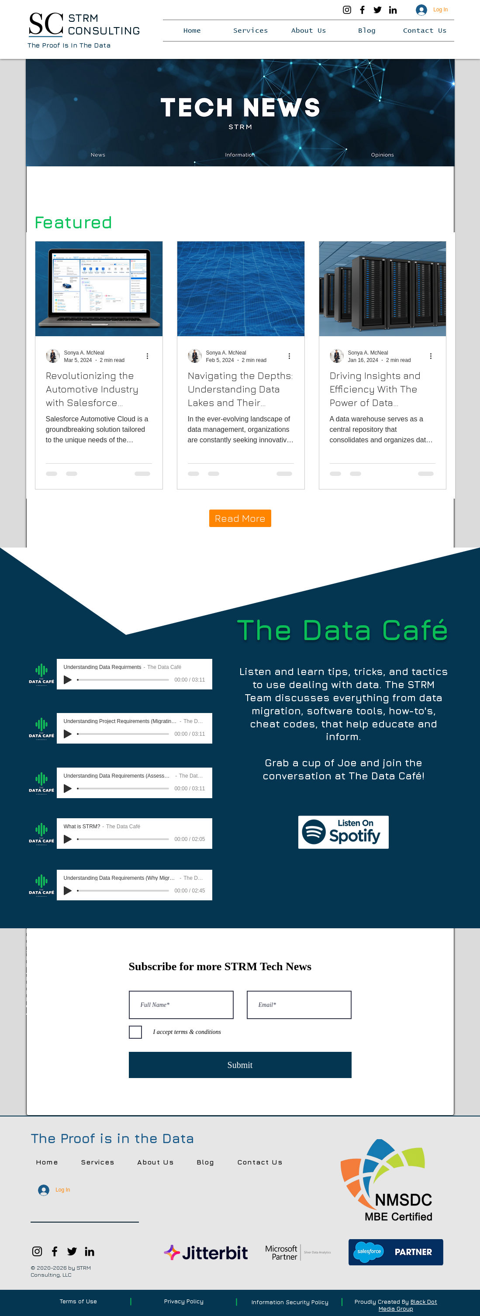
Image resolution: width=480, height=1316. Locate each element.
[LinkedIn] (392, 9)
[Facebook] (362, 9)
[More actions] (150, 356)
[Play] (68, 679)
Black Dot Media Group (408, 1305)
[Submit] (240, 1065)
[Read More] (240, 518)
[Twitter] (377, 9)
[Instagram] (347, 9)
